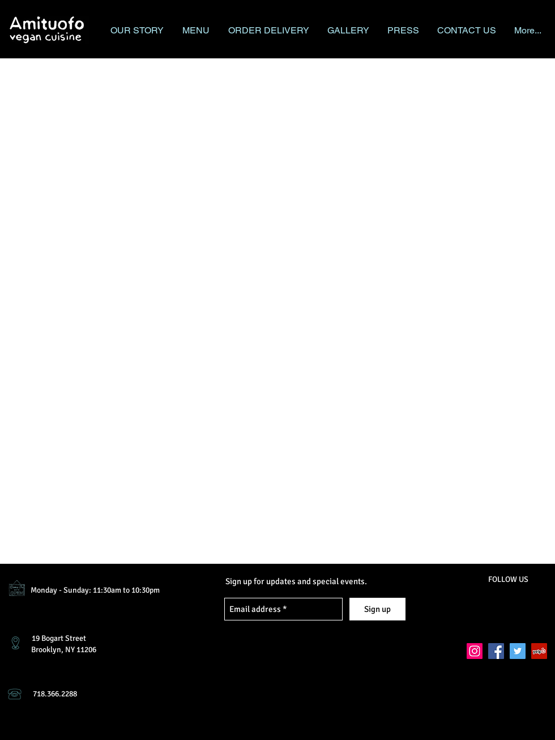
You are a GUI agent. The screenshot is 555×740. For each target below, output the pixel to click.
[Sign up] (377, 609)
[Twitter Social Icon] (518, 651)
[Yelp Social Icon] (539, 651)
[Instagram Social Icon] (475, 651)
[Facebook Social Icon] (496, 651)
